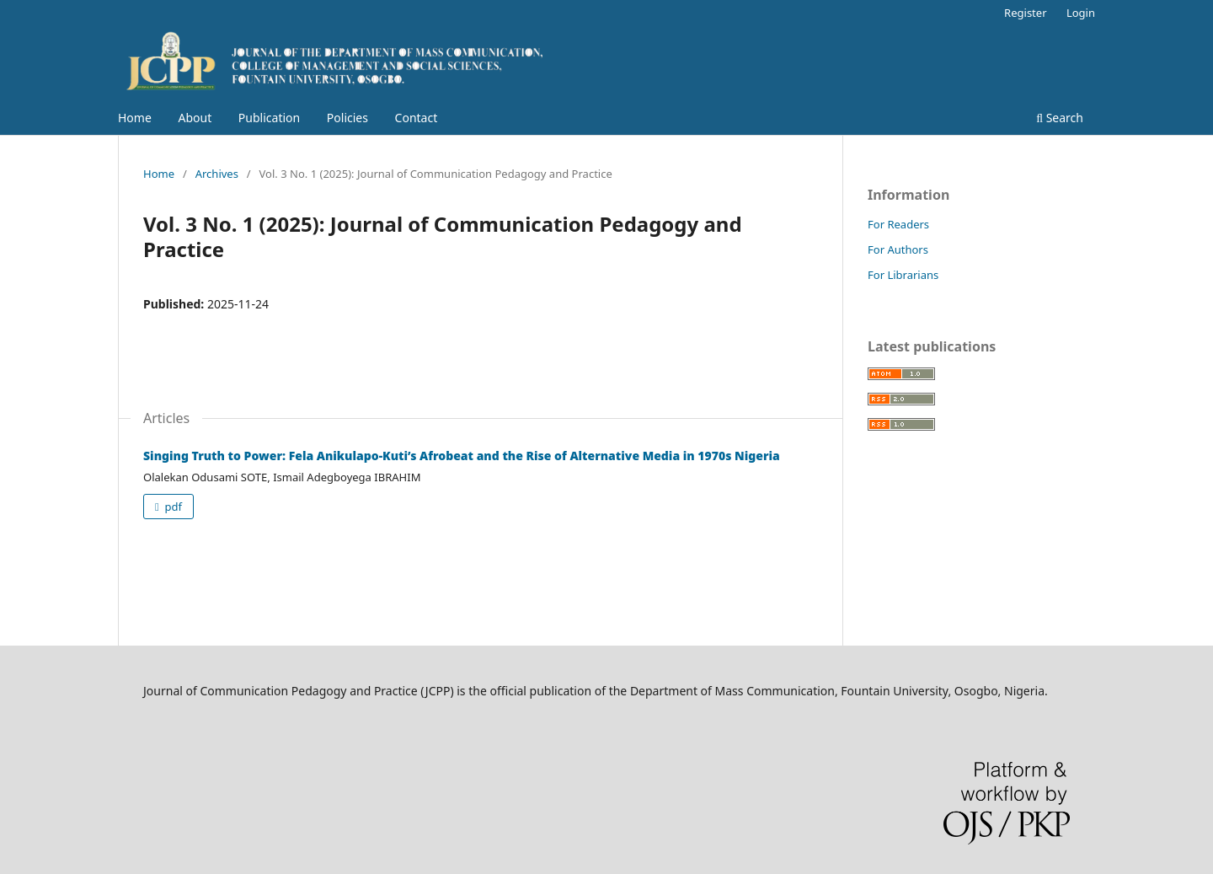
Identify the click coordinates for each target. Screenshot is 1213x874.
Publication (269, 118)
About (194, 118)
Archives (216, 173)
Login (1080, 12)
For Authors (898, 249)
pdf (172, 506)
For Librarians (903, 274)
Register (1025, 12)
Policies (347, 118)
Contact (416, 118)
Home (135, 118)
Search (1059, 118)
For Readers (898, 224)
